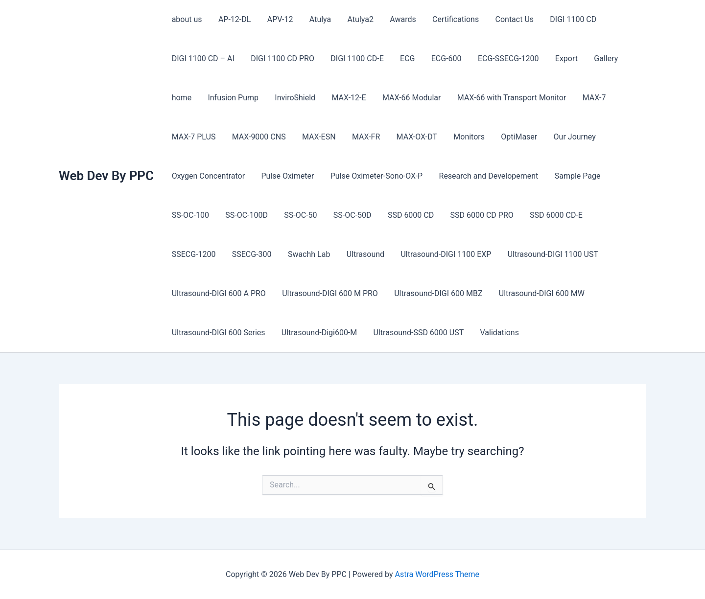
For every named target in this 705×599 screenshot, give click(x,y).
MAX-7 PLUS (193, 136)
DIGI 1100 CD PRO (281, 58)
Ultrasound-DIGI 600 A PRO (218, 293)
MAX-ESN (317, 136)
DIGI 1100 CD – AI (202, 58)
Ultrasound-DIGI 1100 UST (490, 254)
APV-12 (278, 19)
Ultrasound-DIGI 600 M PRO (329, 293)
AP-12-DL (233, 19)
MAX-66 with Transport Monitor (508, 97)
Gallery (601, 58)
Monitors (465, 136)
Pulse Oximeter (286, 176)
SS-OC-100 (190, 215)
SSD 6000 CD (408, 215)
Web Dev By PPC (106, 175)
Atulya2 (358, 19)
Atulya (318, 19)
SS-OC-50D (350, 215)
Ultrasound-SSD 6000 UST (417, 332)
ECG (405, 58)
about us (186, 19)
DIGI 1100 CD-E (355, 58)
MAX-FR (363, 136)
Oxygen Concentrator (207, 176)
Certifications (451, 19)
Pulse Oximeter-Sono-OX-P (375, 176)
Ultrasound (303, 254)
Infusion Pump (232, 97)
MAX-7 (590, 97)
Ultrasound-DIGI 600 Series (218, 332)
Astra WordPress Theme (437, 574)
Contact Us (510, 19)
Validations (497, 332)
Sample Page (575, 176)
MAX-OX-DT (414, 136)
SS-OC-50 (298, 215)
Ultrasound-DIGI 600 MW (539, 293)
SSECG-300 (191, 254)
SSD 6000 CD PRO (478, 215)
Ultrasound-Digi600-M (318, 332)
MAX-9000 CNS (258, 136)
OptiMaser (515, 136)
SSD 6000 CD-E (552, 215)
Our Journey (570, 136)
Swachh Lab (248, 254)
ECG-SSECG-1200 (505, 58)
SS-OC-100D (245, 215)
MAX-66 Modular (408, 97)
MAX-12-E (346, 97)
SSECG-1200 (616, 215)
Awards (399, 19)
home (181, 97)
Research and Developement (486, 176)
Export (562, 58)
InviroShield (293, 97)
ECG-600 (443, 58)
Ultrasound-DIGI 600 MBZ (437, 293)
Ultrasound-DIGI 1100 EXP (383, 254)
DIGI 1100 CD (567, 19)
